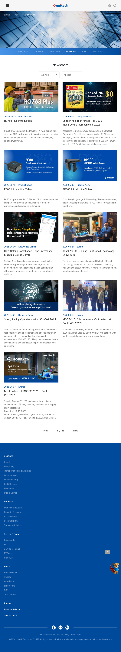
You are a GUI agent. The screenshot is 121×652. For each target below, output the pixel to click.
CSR (84, 51)
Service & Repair (12, 549)
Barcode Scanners (12, 512)
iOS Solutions (10, 516)
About (17, 14)
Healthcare (9, 488)
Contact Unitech (11, 615)
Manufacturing (11, 479)
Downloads (9, 540)
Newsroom (30, 14)
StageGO (8, 557)
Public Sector (10, 493)
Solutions (8, 456)
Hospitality (9, 466)
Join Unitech (98, 51)
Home (7, 14)
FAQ (6, 544)
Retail (7, 462)
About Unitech (23, 51)
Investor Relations (13, 609)
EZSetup (8, 553)
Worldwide (54, 51)
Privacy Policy (63, 635)
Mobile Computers (13, 507)
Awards (39, 51)
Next (75, 430)
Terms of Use (77, 635)
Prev (45, 430)
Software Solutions (13, 525)
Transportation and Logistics (17, 471)
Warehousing (10, 475)
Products (8, 501)
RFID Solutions (11, 521)
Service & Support (12, 534)
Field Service (10, 484)
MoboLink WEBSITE (47, 635)
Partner (7, 603)
